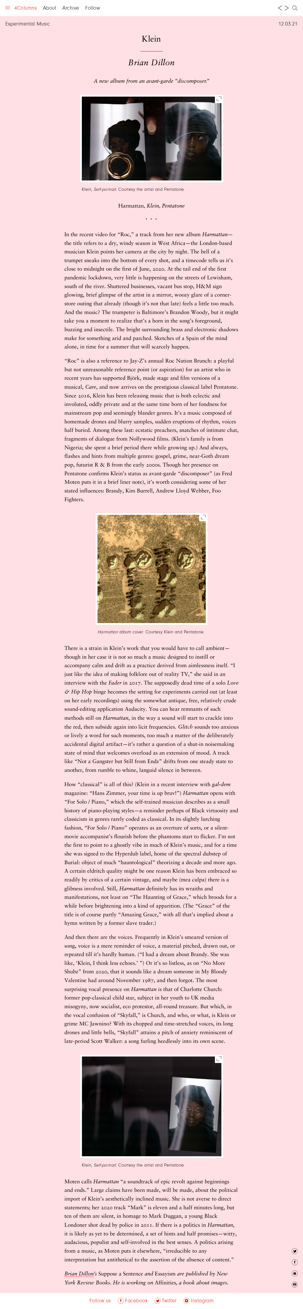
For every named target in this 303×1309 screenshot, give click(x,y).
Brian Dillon (79, 1274)
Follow (92, 8)
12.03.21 (288, 24)
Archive (70, 8)
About (49, 8)
